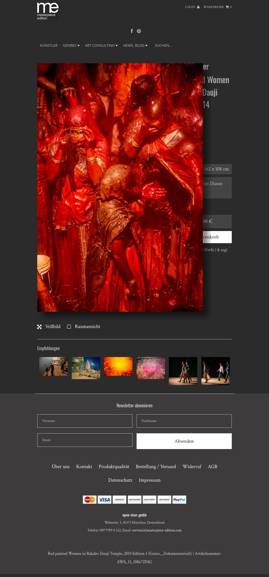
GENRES (71, 45)
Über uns (61, 466)
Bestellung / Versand (156, 466)
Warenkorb (217, 7)
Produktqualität (114, 466)
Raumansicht (83, 326)
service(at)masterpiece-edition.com (157, 530)
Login (192, 7)
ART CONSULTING (101, 45)
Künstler (49, 45)
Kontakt (84, 466)
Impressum (150, 480)
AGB (212, 466)
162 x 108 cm (216, 169)
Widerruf (192, 466)
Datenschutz (120, 480)
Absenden (184, 441)
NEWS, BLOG (135, 45)
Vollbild (48, 326)
